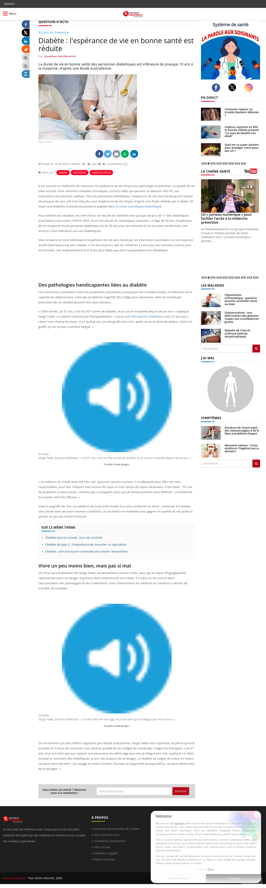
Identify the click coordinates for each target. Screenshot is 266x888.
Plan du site (102, 847)
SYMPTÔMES (211, 418)
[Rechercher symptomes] (256, 463)
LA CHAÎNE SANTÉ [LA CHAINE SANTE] (215, 171)
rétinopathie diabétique (147, 316)
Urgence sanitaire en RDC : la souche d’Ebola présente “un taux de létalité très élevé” (242, 131)
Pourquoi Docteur (15, 878)
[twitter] (233, 87)
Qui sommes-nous (106, 835)
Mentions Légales (106, 853)
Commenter (118, 164)
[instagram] (249, 87)
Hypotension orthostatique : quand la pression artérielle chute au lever (241, 299)
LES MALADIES (212, 285)
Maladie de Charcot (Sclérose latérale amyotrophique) (237, 333)
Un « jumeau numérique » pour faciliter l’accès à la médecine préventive (226, 218)
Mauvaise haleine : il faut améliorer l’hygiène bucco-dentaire (242, 448)
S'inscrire (181, 791)
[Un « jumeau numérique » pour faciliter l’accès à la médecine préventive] (230, 196)
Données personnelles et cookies (117, 829)
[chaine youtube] (252, 172)
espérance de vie (101, 172)
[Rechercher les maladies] (256, 348)
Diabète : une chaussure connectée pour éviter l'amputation (86, 551)
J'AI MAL (208, 358)
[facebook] (217, 87)
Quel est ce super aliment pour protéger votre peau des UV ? (242, 148)
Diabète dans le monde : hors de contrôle (73, 537)
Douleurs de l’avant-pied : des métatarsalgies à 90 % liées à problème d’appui (242, 431)
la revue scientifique (138, 206)
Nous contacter (104, 859)
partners (180, 823)
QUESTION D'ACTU (53, 22)
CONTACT (9, 3)
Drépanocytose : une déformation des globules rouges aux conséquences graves (242, 317)
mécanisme (79, 172)
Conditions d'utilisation (110, 841)
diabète (63, 172)
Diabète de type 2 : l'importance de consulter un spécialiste (85, 544)
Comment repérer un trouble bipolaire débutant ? (242, 112)
